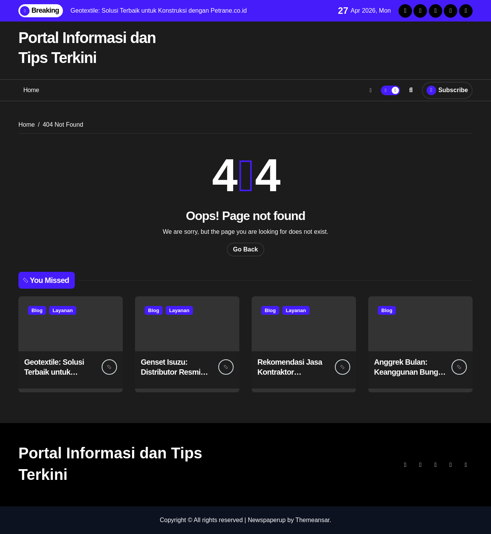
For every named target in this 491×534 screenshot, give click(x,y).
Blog (37, 310)
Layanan (63, 310)
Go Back (245, 249)
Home (31, 90)
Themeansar (312, 520)
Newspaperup (267, 520)
